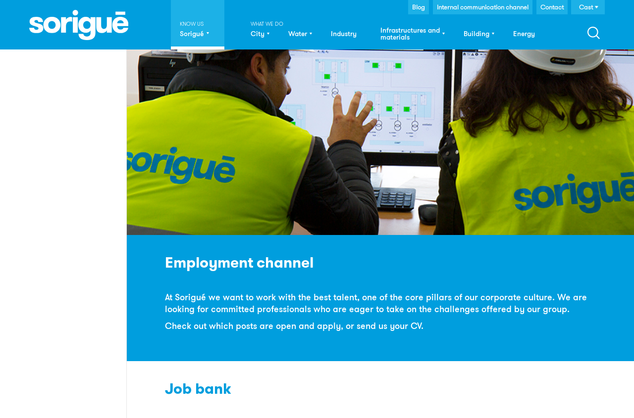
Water (297, 33)
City (257, 33)
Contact (552, 7)
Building (476, 33)
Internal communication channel (482, 7)
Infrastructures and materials (410, 33)
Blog (418, 7)
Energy (524, 33)
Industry (344, 33)
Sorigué (192, 33)
